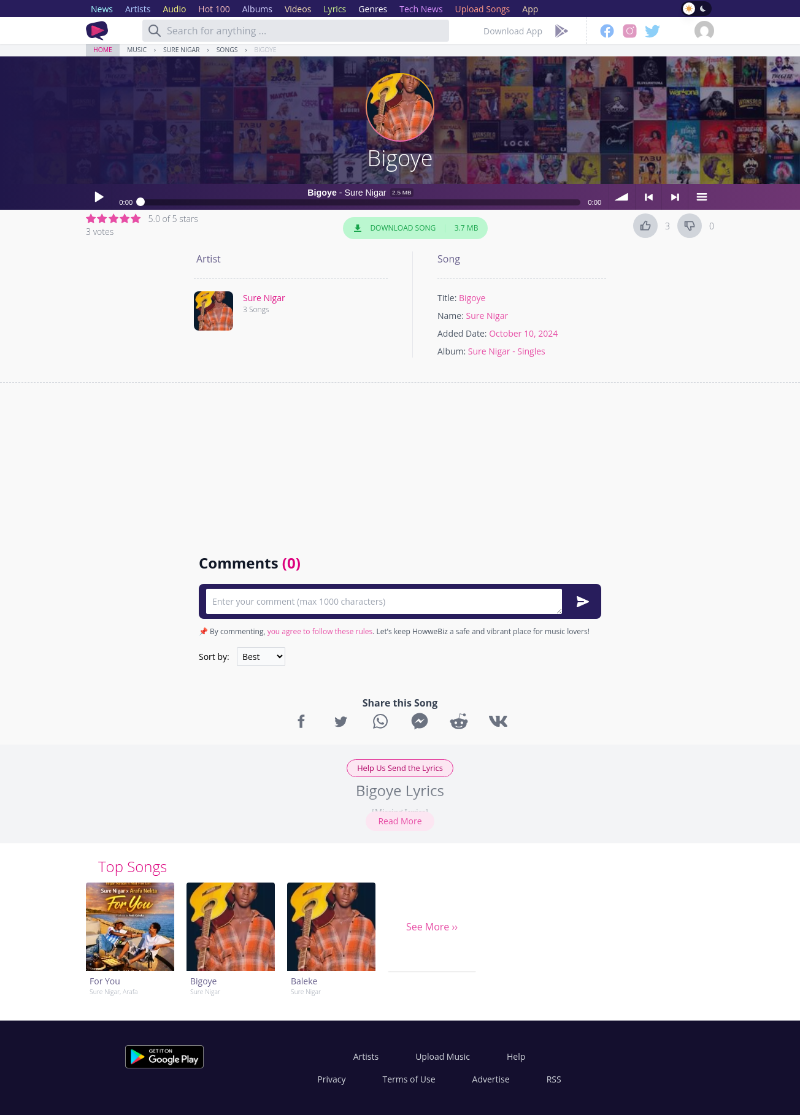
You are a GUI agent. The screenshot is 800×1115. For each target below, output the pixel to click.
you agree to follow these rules (320, 631)
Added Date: (462, 333)
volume (622, 197)
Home (102, 49)
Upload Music (442, 1056)
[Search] (154, 31)
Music (137, 49)
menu (701, 197)
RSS (554, 1079)
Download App (512, 31)
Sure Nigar (181, 49)
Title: (446, 298)
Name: (450, 315)
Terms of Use (409, 1079)
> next (675, 197)
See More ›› (432, 926)
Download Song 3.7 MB (415, 228)
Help (516, 1056)
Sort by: (214, 656)
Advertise (491, 1079)
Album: (451, 351)
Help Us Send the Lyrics (400, 767)
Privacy (331, 1079)
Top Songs (132, 866)
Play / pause (99, 197)
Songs (227, 49)
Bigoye (266, 49)
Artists (366, 1056)
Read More (399, 821)
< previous (648, 197)
